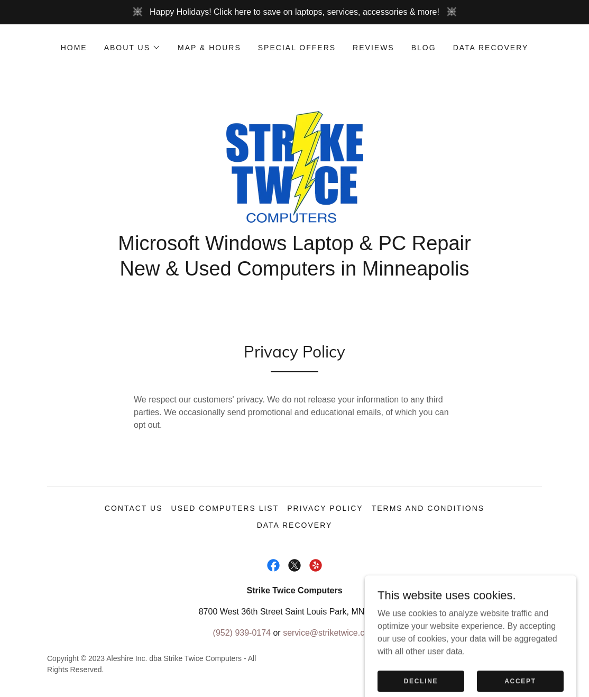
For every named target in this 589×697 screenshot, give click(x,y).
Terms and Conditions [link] (428, 508)
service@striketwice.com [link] (329, 632)
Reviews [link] (373, 47)
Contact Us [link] (134, 508)
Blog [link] (423, 47)
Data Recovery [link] (491, 47)
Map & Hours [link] (209, 47)
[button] (132, 47)
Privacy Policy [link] (325, 508)
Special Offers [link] (297, 47)
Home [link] (74, 47)
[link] (294, 166)
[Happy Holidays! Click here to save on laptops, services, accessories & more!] (294, 12)
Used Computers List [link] (225, 508)
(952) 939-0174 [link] (242, 632)
